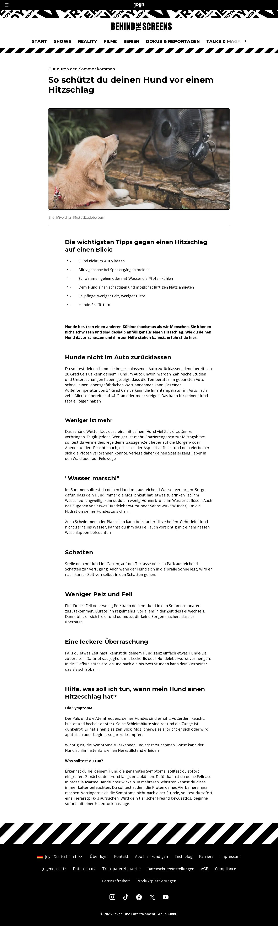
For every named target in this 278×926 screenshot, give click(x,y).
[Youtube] (165, 897)
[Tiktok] (125, 897)
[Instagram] (112, 897)
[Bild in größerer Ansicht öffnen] (139, 159)
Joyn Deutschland (60, 856)
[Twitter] (152, 897)
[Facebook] (139, 897)
